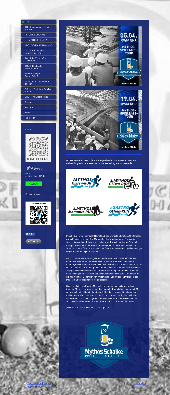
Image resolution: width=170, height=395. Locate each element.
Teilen (30, 234)
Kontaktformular (33, 194)
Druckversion (33, 383)
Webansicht (140, 383)
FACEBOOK (33, 184)
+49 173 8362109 (34, 169)
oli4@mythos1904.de (35, 176)
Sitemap (47, 383)
